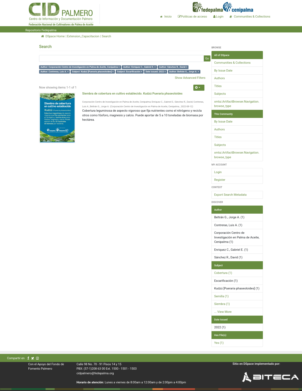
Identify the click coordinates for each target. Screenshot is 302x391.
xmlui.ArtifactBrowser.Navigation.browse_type (236, 104)
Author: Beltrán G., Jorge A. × (184, 71)
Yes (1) (219, 343)
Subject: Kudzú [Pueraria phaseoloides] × (93, 71)
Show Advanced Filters (190, 78)
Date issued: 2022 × (156, 71)
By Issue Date (223, 70)
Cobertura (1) (223, 273)
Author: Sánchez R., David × (173, 67)
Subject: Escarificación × (129, 71)
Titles (218, 86)
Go (207, 58)
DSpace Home (53, 36)
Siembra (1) (222, 304)
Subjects (220, 94)
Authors (219, 78)
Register (219, 180)
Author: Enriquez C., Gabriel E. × (139, 67)
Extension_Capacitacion (83, 36)
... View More (223, 312)
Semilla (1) (221, 296)
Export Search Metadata (230, 195)
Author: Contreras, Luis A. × (55, 71)
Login (218, 172)
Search (106, 36)
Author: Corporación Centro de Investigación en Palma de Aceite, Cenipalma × (80, 67)
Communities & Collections (232, 62)
